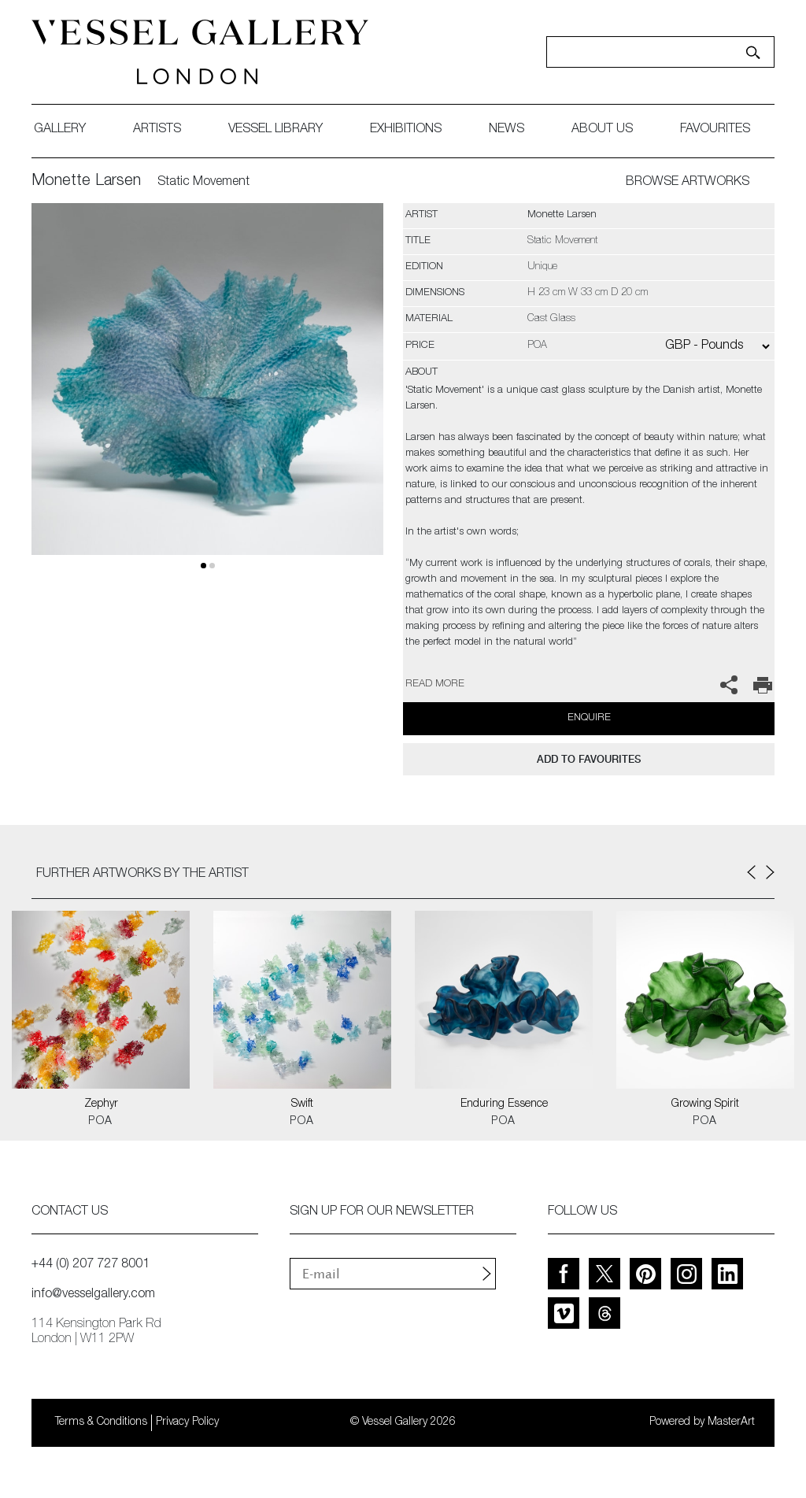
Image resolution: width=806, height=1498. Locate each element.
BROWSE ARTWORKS (687, 182)
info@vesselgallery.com (93, 1295)
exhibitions (406, 130)
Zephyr (101, 1104)
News (506, 130)
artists (157, 130)
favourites (715, 130)
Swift (302, 1104)
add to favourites (589, 759)
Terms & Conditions (101, 1422)
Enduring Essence (504, 1104)
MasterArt (731, 1422)
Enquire (589, 718)
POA (100, 1121)
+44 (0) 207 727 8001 (90, 1265)
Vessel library (275, 130)
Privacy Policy (187, 1422)
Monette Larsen (86, 182)
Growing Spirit (705, 1104)
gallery (60, 130)
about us (602, 130)
